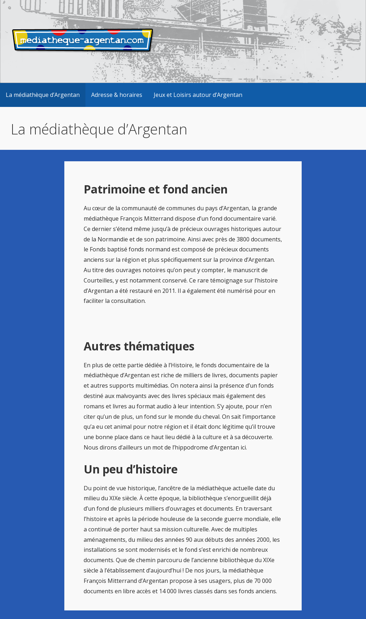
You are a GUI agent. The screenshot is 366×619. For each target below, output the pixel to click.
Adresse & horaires (116, 95)
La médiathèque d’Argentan (43, 95)
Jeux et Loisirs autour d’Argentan (198, 95)
